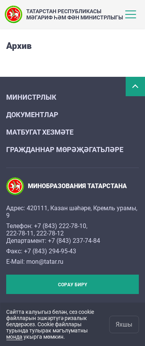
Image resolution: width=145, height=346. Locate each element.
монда (14, 337)
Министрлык (31, 97)
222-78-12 (50, 233)
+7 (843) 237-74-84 (74, 240)
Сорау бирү (72, 284)
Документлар (32, 115)
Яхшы (124, 324)
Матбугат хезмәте (39, 132)
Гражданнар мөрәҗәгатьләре (64, 149)
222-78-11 (20, 233)
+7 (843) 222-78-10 (60, 226)
